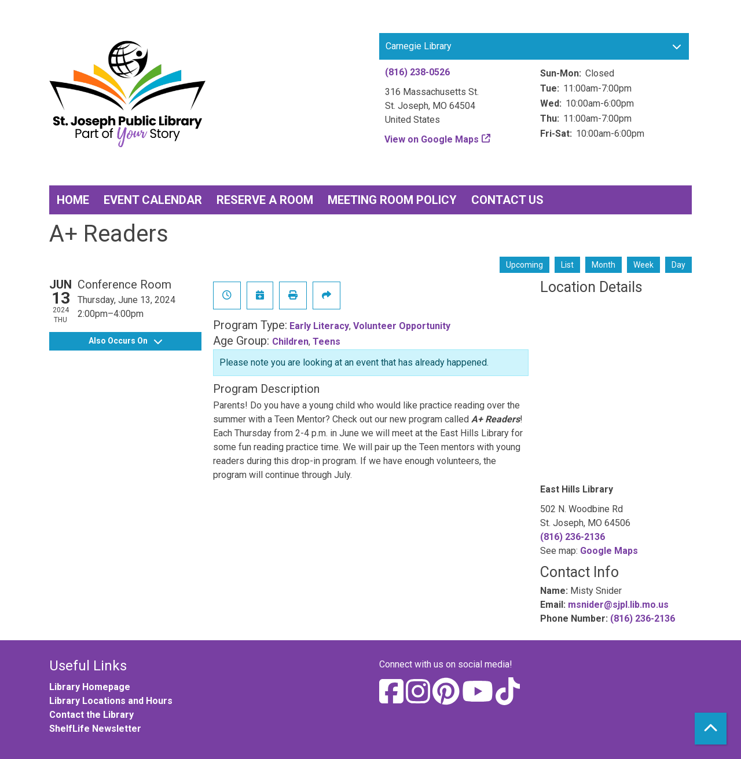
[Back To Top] (711, 729)
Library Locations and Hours (111, 700)
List (567, 264)
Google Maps (609, 550)
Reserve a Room (265, 200)
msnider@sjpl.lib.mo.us (618, 604)
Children (290, 341)
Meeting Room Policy (392, 200)
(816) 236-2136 (572, 536)
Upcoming (524, 264)
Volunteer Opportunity (401, 325)
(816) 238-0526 (417, 72)
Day (678, 264)
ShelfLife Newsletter (95, 728)
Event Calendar (153, 200)
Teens (326, 341)
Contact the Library (91, 714)
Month (603, 264)
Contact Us (507, 200)
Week (643, 264)
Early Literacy (319, 325)
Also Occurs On (125, 340)
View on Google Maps (432, 139)
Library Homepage (89, 686)
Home (73, 200)
